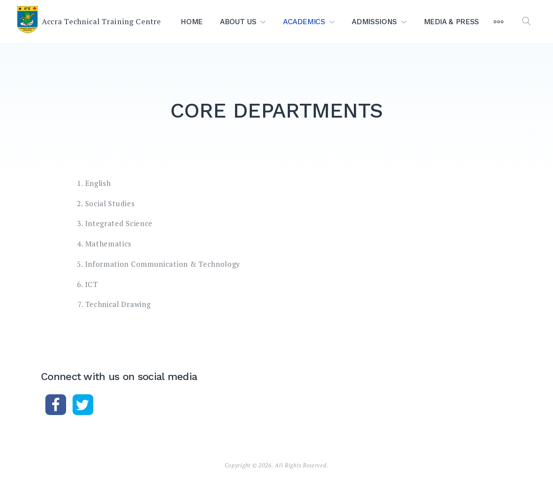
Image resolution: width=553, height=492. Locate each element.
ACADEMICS (304, 21)
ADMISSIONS (374, 21)
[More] (498, 21)
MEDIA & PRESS (451, 21)
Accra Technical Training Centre (101, 21)
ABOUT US (238, 21)
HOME (192, 21)
